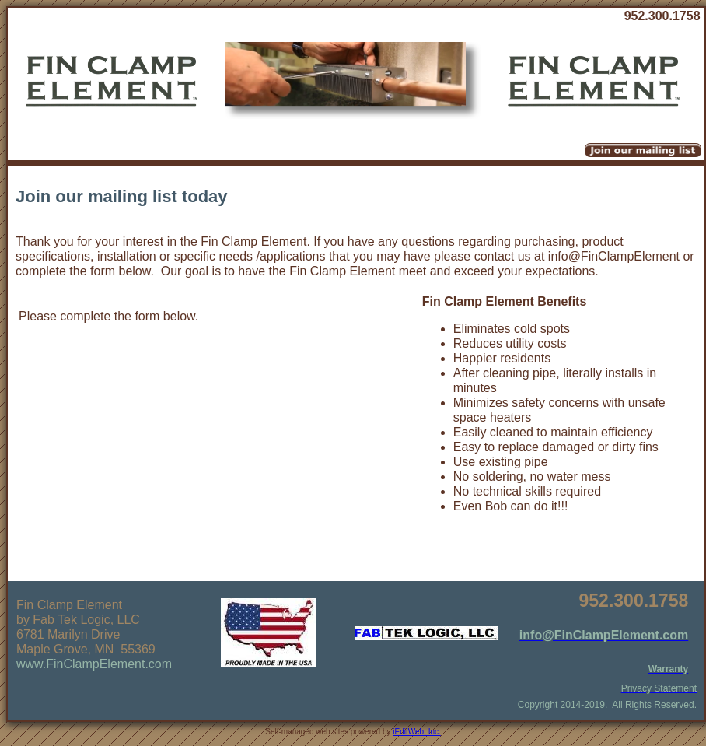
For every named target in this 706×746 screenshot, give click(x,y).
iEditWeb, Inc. (417, 731)
